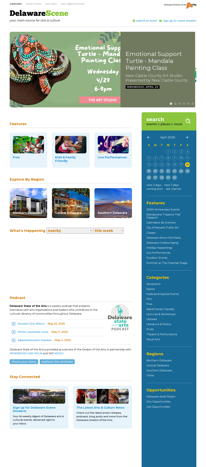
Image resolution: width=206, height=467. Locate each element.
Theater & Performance (161, 334)
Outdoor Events (156, 257)
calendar (16, 3)
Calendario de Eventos (160, 222)
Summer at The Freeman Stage (166, 262)
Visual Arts (153, 339)
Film (149, 299)
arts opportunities (72, 3)
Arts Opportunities (158, 401)
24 (181, 171)
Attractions (153, 284)
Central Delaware (157, 365)
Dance (150, 289)
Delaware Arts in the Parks (163, 237)
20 (155, 171)
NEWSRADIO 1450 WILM (26, 353)
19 (149, 171)
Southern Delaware (159, 370)
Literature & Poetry (158, 324)
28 (162, 177)
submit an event (146, 20)
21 (161, 171)
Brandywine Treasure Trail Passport (163, 216)
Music (150, 329)
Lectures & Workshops (160, 314)
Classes (150, 232)
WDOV (58, 353)
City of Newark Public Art (162, 227)
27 (155, 177)
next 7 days (171, 185)
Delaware (39, 14)
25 (187, 171)
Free (149, 304)
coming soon (154, 188)
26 (148, 177)
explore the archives (57, 361)
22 (168, 171)
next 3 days (153, 185)
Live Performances (158, 252)
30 (174, 177)
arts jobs (51, 3)
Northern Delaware (159, 360)
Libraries (151, 319)
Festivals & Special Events (162, 294)
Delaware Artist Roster (160, 396)
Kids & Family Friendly (160, 309)
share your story (24, 361)
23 (174, 171)
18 (187, 164)
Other (150, 375)
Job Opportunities (158, 406)
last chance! (173, 188)
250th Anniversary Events (162, 209)
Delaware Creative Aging (162, 242)
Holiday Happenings (159, 247)
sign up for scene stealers (179, 20)
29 (168, 177)
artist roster (33, 3)
